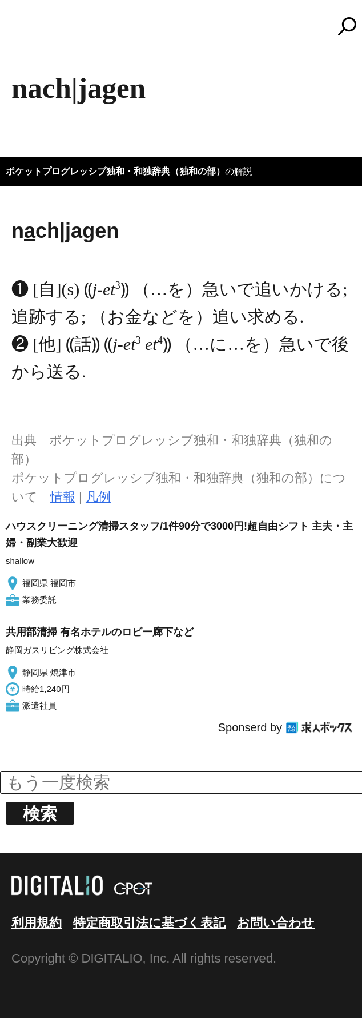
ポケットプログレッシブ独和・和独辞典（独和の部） (115, 171)
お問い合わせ (276, 923)
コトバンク (186, 26)
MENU (28, 31)
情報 (62, 497)
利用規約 (36, 923)
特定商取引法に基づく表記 (149, 923)
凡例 (98, 497)
